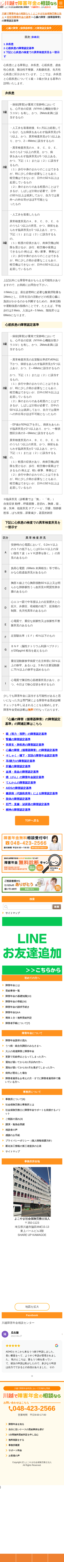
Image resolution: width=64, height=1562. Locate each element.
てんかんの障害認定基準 (21, 782)
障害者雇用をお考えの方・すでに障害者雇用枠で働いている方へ (32, 1080)
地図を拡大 (32, 1306)
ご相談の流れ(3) (14, 1119)
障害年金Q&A (12, 1012)
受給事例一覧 (12, 990)
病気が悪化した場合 (16, 1073)
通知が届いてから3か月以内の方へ (24, 1062)
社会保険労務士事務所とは (19, 1104)
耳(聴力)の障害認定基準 (20, 761)
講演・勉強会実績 (15, 1124)
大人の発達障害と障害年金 (19, 1051)
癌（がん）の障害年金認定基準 (25, 777)
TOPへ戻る (32, 820)
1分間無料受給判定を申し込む (24, 1434)
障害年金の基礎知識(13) (18, 996)
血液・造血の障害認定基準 (22, 771)
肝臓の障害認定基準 (18, 766)
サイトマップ (12, 913)
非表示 (35, 37)
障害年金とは (12, 985)
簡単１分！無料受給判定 (18, 1017)
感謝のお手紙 (12, 1135)
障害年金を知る (16, 1424)
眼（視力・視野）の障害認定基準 (26, 733)
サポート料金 (15, 1450)
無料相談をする (16, 1440)
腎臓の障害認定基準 (18, 739)
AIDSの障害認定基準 (18, 788)
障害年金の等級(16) (15, 1001)
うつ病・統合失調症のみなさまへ (23, 1045)
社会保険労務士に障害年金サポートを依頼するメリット (32, 1112)
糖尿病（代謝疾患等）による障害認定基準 (32, 793)
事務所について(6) (15, 1099)
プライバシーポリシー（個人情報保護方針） (29, 1140)
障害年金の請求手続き (17, 1007)
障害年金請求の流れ (16, 1040)
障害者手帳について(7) (17, 1023)
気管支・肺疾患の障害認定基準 (25, 744)
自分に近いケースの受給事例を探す (26, 1429)
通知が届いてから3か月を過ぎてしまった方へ (30, 1067)
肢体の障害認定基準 (18, 798)
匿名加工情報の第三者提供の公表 (23, 1146)
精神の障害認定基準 (18, 809)
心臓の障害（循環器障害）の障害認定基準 (32, 750)
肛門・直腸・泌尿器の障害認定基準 (27, 804)
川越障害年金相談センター (18, 1322)
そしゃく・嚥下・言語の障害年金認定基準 (32, 755)
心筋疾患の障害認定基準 (19, 48)
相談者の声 (11, 1129)
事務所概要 (14, 1445)
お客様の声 (14, 1455)
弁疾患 (8, 44)
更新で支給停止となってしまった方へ (25, 1056)
